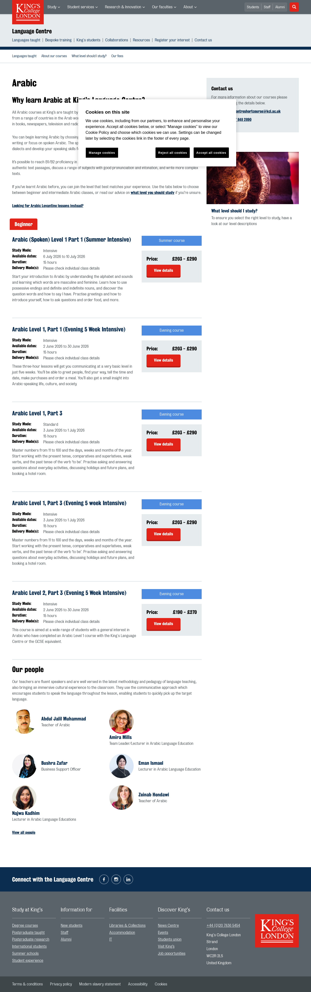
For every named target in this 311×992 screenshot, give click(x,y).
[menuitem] (54, 7)
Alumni (280, 7)
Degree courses (25, 926)
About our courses (54, 56)
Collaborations (116, 40)
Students (253, 7)
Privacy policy (61, 984)
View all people (23, 832)
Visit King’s (166, 946)
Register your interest (172, 40)
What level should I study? (89, 56)
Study (51, 7)
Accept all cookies (211, 153)
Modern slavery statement (100, 984)
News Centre (168, 926)
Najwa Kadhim (26, 813)
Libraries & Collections (127, 926)
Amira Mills (120, 737)
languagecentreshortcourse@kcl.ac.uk (250, 111)
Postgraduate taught (28, 933)
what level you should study (152, 192)
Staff (267, 7)
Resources (141, 40)
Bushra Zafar (54, 762)
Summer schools (25, 954)
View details (163, 270)
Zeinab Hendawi (153, 794)
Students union (169, 939)
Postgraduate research (30, 939)
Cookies (161, 984)
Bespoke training (58, 40)
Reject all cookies (172, 153)
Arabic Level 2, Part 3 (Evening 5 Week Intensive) (69, 593)
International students (29, 946)
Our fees (117, 56)
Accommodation (122, 933)
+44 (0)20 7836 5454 (223, 926)
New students (71, 926)
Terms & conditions (27, 984)
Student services (80, 7)
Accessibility (137, 984)
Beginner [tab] (24, 224)
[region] (157, 133)
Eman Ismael (150, 762)
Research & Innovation (123, 7)
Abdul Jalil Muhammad (63, 718)
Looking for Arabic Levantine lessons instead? (47, 206)
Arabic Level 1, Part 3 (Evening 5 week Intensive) (69, 503)
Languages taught (26, 40)
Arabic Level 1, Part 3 (37, 413)
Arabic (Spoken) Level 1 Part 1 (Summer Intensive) (71, 239)
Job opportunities (171, 954)
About (188, 7)
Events (163, 933)
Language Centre (32, 31)
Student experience (27, 961)
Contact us (203, 40)
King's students (88, 40)
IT (110, 939)
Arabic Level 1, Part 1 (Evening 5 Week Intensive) (68, 329)
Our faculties (162, 7)
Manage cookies (102, 153)
